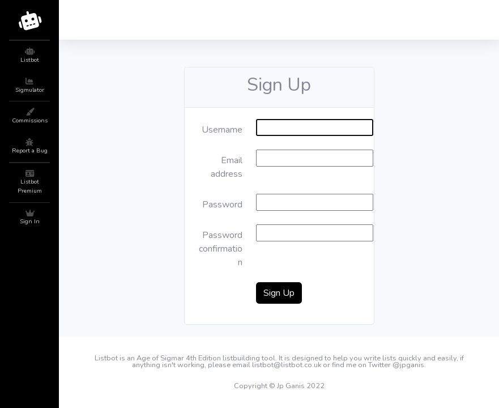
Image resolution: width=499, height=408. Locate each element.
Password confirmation (220, 249)
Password (222, 204)
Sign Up (279, 293)
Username (222, 130)
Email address (226, 167)
